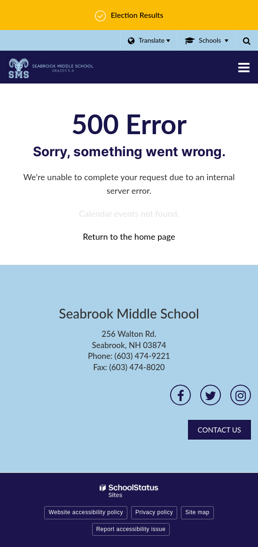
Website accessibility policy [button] (85, 512)
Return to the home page (129, 236)
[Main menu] (244, 67)
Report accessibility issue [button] (131, 529)
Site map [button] (197, 512)
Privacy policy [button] (154, 512)
